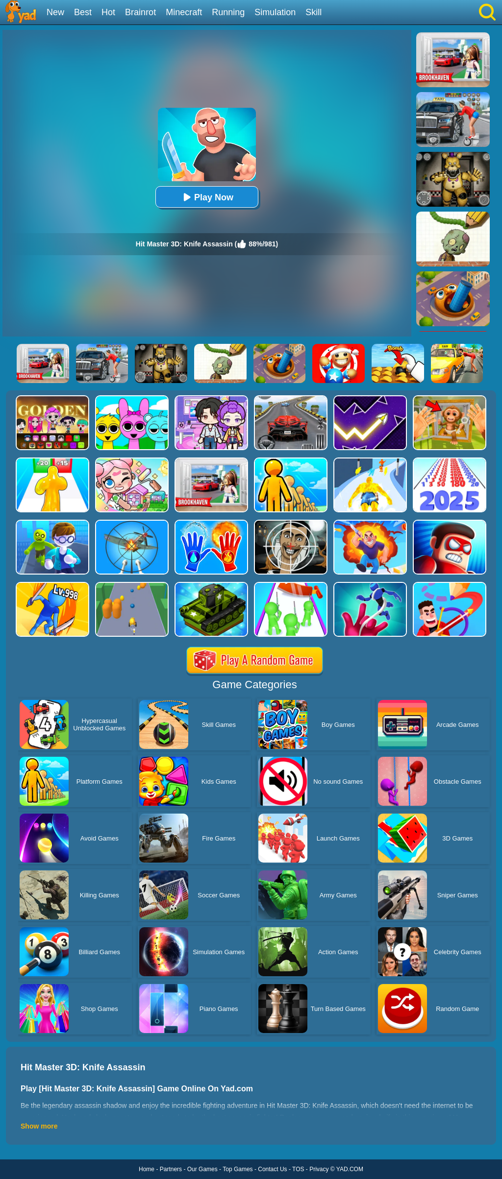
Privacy (318, 1169)
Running (228, 12)
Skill (313, 12)
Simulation (275, 12)
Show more (39, 1126)
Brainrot (140, 12)
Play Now (206, 197)
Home (146, 1169)
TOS (298, 1169)
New (55, 12)
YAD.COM (349, 1169)
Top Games (237, 1169)
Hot (108, 12)
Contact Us (272, 1169)
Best (83, 12)
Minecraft (184, 12)
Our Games (202, 1169)
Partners (171, 1169)
